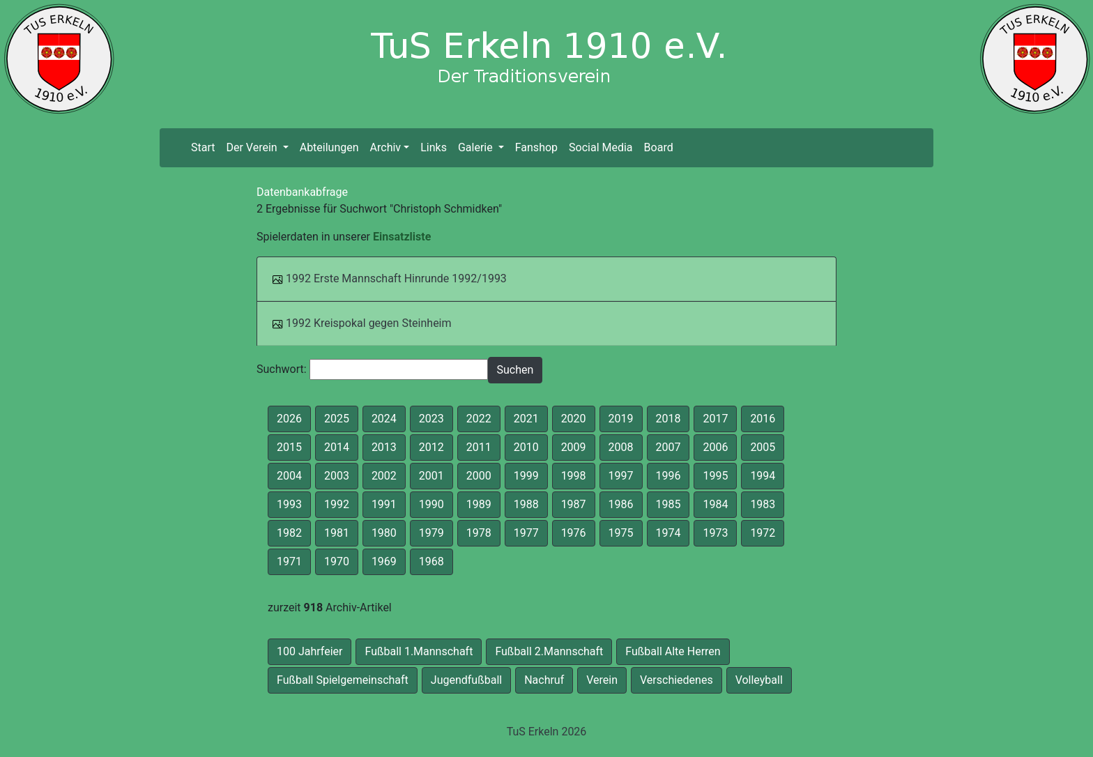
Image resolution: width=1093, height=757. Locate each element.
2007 (668, 447)
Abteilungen (329, 147)
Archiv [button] (386, 147)
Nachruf (544, 680)
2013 (384, 447)
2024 (384, 418)
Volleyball (759, 680)
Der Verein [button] (253, 147)
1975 (621, 533)
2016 (762, 418)
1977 (526, 533)
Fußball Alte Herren (672, 651)
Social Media (601, 147)
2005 (762, 447)
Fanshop (536, 147)
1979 (431, 533)
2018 (668, 418)
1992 (336, 504)
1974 (668, 533)
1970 (336, 561)
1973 (715, 533)
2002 (384, 475)
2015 (289, 447)
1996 (668, 475)
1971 (289, 561)
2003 (336, 475)
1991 (384, 504)
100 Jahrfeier (309, 651)
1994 (762, 475)
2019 (621, 418)
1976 (573, 533)
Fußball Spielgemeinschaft (342, 680)
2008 (621, 447)
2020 (573, 418)
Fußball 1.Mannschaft (419, 651)
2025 (336, 418)
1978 (478, 533)
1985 (668, 504)
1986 (621, 504)
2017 (715, 418)
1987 (573, 504)
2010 (526, 447)
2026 (289, 418)
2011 (478, 447)
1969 (384, 561)
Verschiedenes (676, 680)
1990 (431, 504)
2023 (431, 418)
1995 (715, 475)
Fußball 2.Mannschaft (549, 651)
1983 (762, 504)
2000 (478, 475)
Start (205, 146)
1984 (715, 504)
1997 (621, 475)
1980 (384, 533)
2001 (431, 475)
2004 (289, 475)
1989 (478, 504)
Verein (602, 680)
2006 (715, 447)
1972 (762, 533)
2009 (573, 447)
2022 (478, 418)
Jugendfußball (466, 680)
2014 (336, 447)
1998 (573, 475)
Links (433, 147)
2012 (431, 447)
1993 (289, 504)
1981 (336, 533)
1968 (431, 561)
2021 (526, 418)
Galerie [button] (477, 147)
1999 (526, 475)
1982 (289, 533)
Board (658, 147)
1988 (526, 504)
